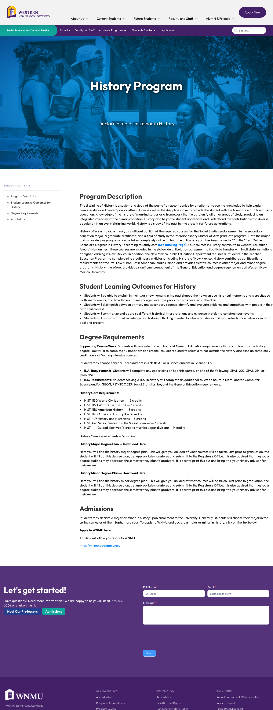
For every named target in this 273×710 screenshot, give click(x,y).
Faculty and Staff (84, 30)
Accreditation (104, 697)
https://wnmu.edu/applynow (100, 545)
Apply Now (252, 12)
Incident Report (226, 703)
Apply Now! (168, 30)
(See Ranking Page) (172, 245)
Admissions (18, 219)
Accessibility (163, 697)
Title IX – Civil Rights (168, 703)
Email (211, 587)
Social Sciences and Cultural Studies (28, 30)
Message (149, 603)
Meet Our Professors (22, 611)
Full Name (150, 587)
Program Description (24, 196)
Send (149, 653)
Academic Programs (111, 30)
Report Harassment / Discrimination (238, 697)
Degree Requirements (24, 213)
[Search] (249, 30)
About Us (65, 30)
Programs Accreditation (110, 703)
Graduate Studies (142, 30)
